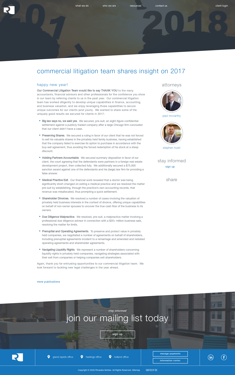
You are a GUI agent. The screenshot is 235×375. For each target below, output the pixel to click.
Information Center (170, 361)
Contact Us (161, 6)
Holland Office (121, 357)
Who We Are (109, 6)
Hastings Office (93, 357)
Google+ (179, 187)
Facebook (164, 187)
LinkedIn (156, 187)
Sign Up (170, 167)
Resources (135, 6)
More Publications (48, 282)
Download (186, 187)
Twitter (171, 187)
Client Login (222, 6)
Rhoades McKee (9, 10)
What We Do (82, 6)
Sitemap (136, 370)
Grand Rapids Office (63, 357)
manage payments (170, 354)
